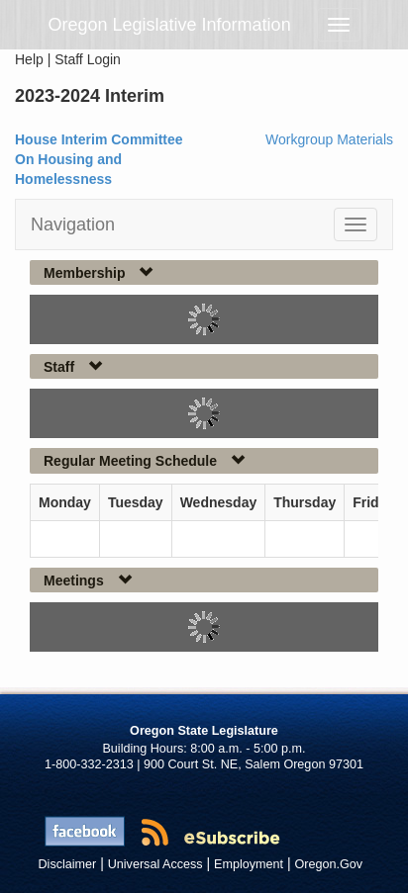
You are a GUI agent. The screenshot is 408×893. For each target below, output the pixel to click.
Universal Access (155, 864)
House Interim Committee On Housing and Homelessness (99, 159)
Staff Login (87, 59)
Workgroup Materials (329, 139)
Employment (248, 864)
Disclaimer (68, 864)
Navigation (73, 224)
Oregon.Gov (328, 864)
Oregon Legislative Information (170, 25)
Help (29, 59)
